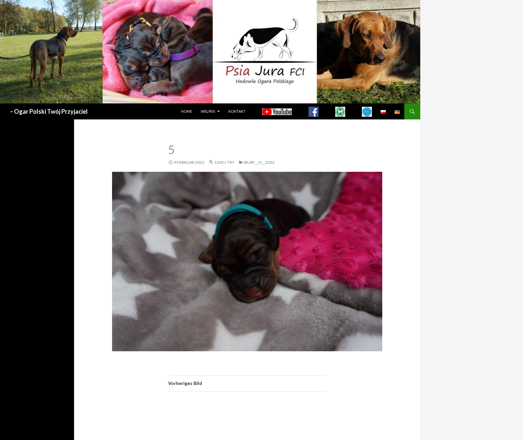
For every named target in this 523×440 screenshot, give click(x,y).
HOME (186, 111)
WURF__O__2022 (259, 162)
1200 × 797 (224, 162)
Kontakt (236, 111)
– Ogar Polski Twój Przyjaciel (49, 111)
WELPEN (208, 111)
